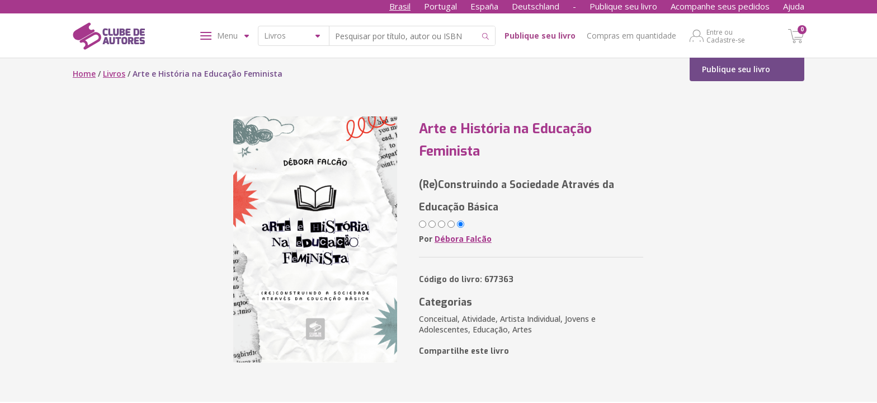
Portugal (440, 6)
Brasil (400, 6)
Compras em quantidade (631, 35)
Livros (114, 73)
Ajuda (793, 6)
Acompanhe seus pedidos (720, 6)
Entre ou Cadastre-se (725, 35)
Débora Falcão (463, 238)
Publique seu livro (623, 6)
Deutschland (535, 6)
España (484, 6)
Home (84, 73)
